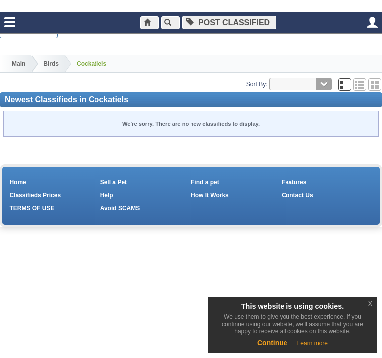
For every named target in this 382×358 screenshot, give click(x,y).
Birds (51, 63)
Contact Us (297, 195)
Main (18, 63)
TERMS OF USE (31, 208)
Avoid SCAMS (120, 208)
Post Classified (233, 22)
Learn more (312, 343)
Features (294, 182)
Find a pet (205, 182)
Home (17, 182)
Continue (272, 343)
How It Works (210, 195)
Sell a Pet (113, 182)
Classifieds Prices (35, 195)
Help (106, 195)
